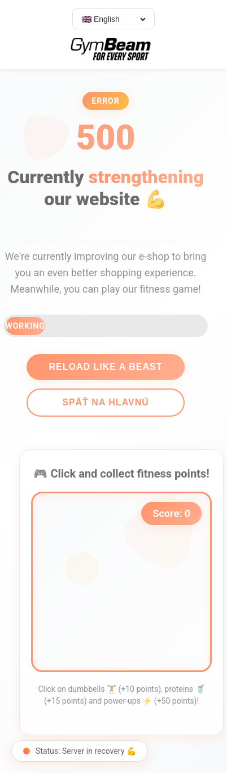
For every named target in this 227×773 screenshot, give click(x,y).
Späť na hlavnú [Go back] (102, 402)
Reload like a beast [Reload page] (102, 367)
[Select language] (113, 19)
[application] (124, 582)
